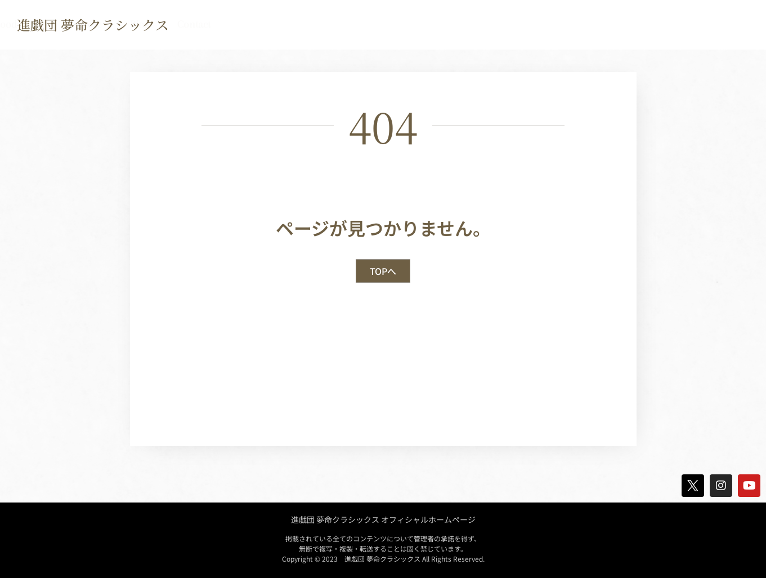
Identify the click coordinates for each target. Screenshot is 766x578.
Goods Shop (556, 24)
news (282, 24)
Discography (422, 24)
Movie (624, 24)
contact (729, 24)
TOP (232, 24)
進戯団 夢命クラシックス (93, 24)
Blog (675, 24)
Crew (489, 24)
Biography (344, 24)
